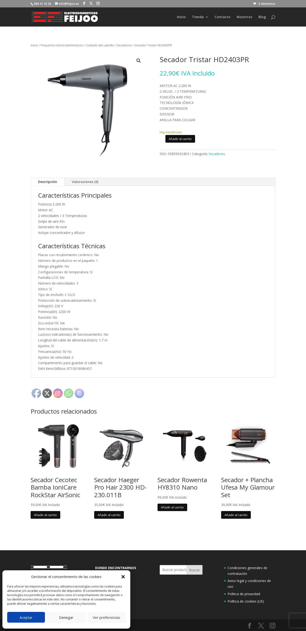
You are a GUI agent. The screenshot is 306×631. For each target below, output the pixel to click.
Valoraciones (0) (85, 181)
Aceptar (26, 617)
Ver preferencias (106, 617)
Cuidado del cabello (100, 45)
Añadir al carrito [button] (45, 515)
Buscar (194, 570)
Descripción (47, 181)
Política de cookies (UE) (246, 601)
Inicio (181, 17)
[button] (123, 576)
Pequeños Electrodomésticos (62, 45)
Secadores (124, 45)
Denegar (66, 617)
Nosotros (244, 17)
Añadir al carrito (180, 139)
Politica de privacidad (244, 594)
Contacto (222, 17)
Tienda (198, 17)
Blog (262, 17)
